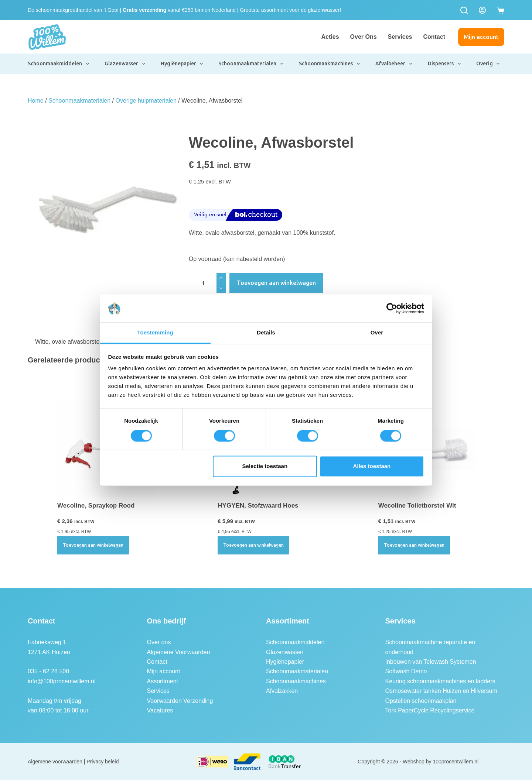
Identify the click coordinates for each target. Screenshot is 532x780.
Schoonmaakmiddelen (59, 63)
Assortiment (162, 681)
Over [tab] (377, 333)
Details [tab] (266, 333)
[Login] (482, 10)
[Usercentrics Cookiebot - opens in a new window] (391, 308)
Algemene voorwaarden (55, 761)
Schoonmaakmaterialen (251, 63)
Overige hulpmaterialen (145, 100)
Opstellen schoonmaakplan (421, 701)
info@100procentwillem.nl (61, 681)
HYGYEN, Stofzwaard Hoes (258, 505)
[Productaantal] (207, 283)
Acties (330, 37)
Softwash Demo (406, 671)
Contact (434, 37)
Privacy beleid (102, 761)
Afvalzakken (282, 691)
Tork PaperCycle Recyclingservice (430, 710)
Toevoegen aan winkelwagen (276, 282)
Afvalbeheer (394, 63)
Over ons (363, 37)
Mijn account (481, 37)
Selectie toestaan (265, 466)
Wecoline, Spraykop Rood (95, 505)
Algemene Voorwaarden (178, 652)
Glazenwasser (125, 63)
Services (400, 37)
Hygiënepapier (182, 63)
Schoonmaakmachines (330, 63)
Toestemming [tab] (155, 333)
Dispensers (444, 63)
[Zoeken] (464, 10)
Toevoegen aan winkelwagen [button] (93, 545)
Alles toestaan (372, 466)
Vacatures (160, 710)
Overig (488, 63)
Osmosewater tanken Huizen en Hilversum (441, 691)
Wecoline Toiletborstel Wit (417, 505)
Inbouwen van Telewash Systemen (430, 662)
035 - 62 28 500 (48, 671)
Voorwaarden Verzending (180, 701)
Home (36, 100)
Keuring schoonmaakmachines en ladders (440, 681)
